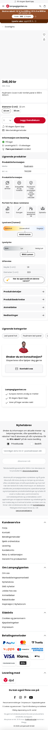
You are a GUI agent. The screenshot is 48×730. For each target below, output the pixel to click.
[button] (44, 35)
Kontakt (6, 532)
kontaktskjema (39, 505)
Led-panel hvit (10, 336)
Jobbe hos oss (9, 590)
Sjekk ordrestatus (11, 541)
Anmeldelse (10, 307)
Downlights (10, 26)
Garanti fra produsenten (14, 559)
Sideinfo (7, 612)
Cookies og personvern (13, 618)
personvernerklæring (24, 511)
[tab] (24, 540)
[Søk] (40, 6)
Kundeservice (11, 522)
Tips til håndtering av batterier (34, 706)
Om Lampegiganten (15, 567)
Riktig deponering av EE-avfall (24, 710)
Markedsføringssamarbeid (15, 577)
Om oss (6, 573)
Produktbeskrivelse (14, 299)
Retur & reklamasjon (12, 554)
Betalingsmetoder (11, 536)
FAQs (4, 528)
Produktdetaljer (12, 291)
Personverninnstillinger (11, 702)
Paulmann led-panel (32, 336)
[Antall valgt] (7, 120)
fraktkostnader (30, 719)
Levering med (11, 673)
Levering (6, 545)
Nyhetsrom (20, 604)
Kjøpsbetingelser (10, 622)
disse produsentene (30, 471)
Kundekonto (8, 550)
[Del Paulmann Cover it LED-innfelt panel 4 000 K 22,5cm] (44, 39)
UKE (22, 16)
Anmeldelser (8, 595)
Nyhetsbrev (8, 582)
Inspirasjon (7, 604)
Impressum (7, 627)
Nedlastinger (11, 315)
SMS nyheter (8, 586)
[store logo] (18, 6)
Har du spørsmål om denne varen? (26, 279)
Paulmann (28, 166)
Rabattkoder (8, 599)
